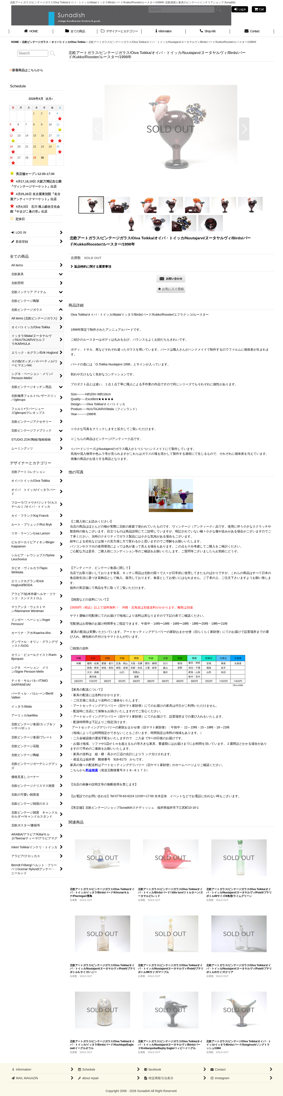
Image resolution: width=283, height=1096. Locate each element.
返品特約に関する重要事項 (91, 266)
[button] (97, 128)
